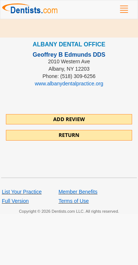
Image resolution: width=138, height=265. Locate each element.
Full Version (15, 201)
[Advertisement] (69, 28)
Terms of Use (74, 201)
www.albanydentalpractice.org (69, 83)
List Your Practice (22, 192)
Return (69, 134)
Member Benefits (78, 192)
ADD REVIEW (69, 119)
